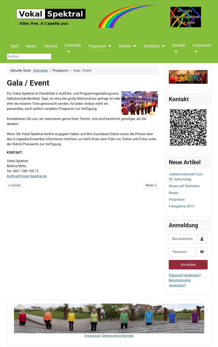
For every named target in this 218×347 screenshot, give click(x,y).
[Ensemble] (67, 51)
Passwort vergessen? (185, 275)
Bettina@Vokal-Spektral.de (27, 176)
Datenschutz (112, 336)
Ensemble (73, 45)
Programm (97, 46)
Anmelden (188, 265)
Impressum (202, 45)
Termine (51, 46)
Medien (125, 46)
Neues (31, 46)
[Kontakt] (175, 51)
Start (15, 46)
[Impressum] (195, 51)
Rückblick (152, 46)
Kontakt (178, 45)
